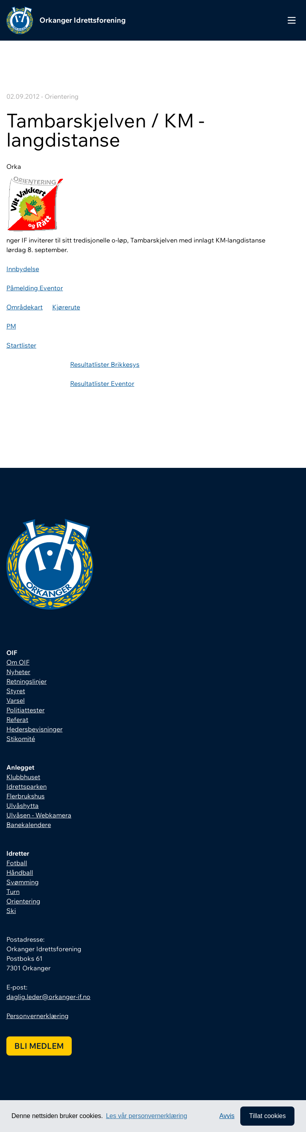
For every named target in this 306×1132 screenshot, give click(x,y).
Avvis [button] (227, 1115)
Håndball (19, 872)
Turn (13, 891)
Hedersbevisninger (34, 729)
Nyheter (18, 672)
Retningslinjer (26, 681)
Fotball (16, 863)
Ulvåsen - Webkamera (38, 815)
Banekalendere (28, 825)
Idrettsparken (26, 786)
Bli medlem (39, 1046)
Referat (17, 719)
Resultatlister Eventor (102, 383)
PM (11, 326)
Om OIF (17, 662)
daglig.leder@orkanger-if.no (48, 997)
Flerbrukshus (25, 796)
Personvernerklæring (37, 1016)
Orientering (23, 901)
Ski (11, 911)
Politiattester (25, 710)
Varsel (15, 700)
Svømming (22, 882)
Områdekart (24, 307)
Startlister (21, 345)
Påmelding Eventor (34, 288)
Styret (15, 691)
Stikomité (20, 739)
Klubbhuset (23, 777)
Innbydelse (22, 269)
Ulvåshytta (22, 805)
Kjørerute (66, 307)
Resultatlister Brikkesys (104, 364)
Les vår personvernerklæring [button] (146, 1115)
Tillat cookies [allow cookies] (267, 1115)
